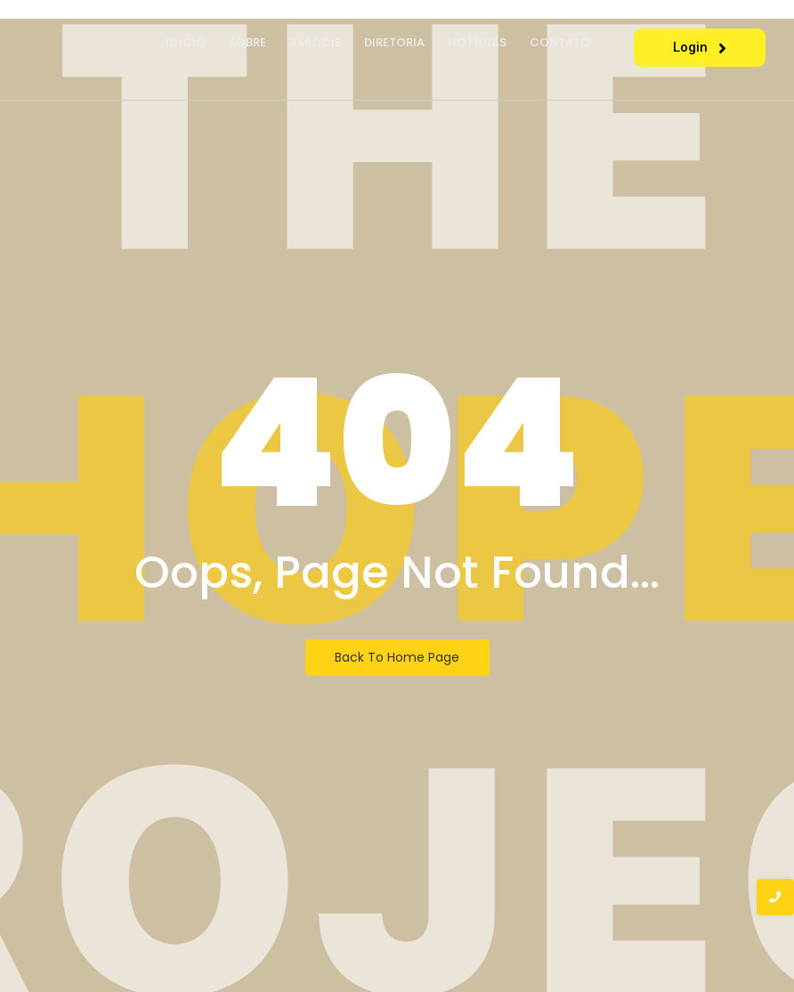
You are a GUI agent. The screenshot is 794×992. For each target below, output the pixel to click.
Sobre (247, 42)
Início (186, 42)
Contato (560, 42)
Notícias (477, 42)
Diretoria (394, 42)
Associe (315, 42)
